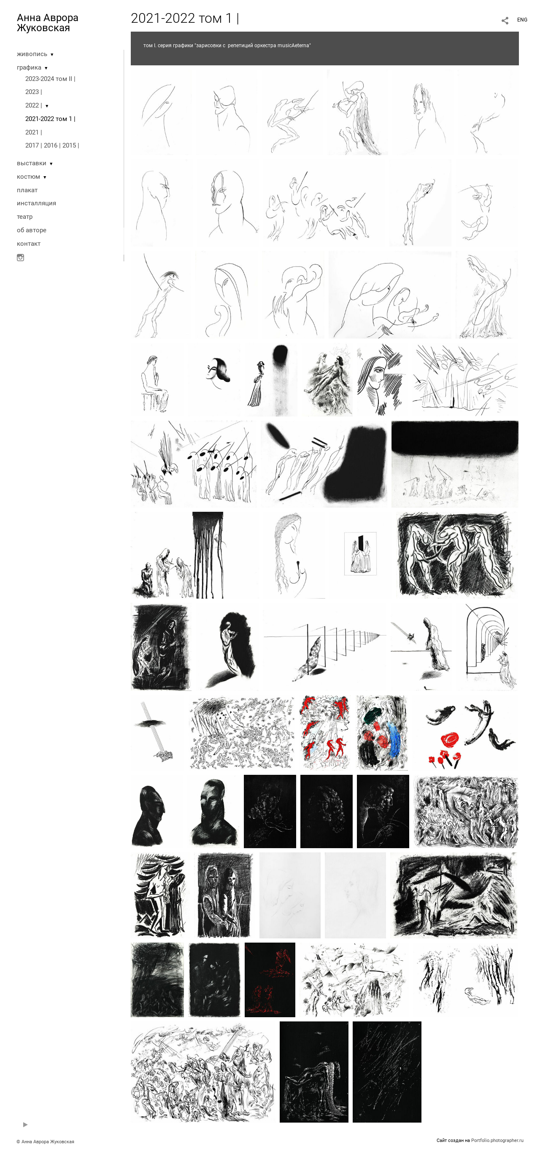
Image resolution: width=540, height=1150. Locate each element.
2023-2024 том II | (50, 79)
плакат (27, 190)
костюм (28, 176)
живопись (32, 54)
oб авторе (31, 230)
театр (24, 216)
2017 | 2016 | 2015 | (52, 145)
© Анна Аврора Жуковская (45, 1142)
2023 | (33, 92)
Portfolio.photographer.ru (497, 1140)
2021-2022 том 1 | (50, 119)
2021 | (33, 132)
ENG (522, 20)
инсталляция (36, 203)
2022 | (33, 105)
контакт (28, 243)
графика (29, 67)
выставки (31, 163)
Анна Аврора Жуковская (47, 23)
